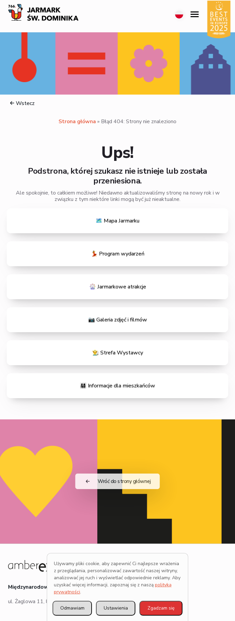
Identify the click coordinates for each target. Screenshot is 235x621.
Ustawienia (116, 608)
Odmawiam (72, 608)
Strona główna (77, 121)
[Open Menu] (195, 14)
